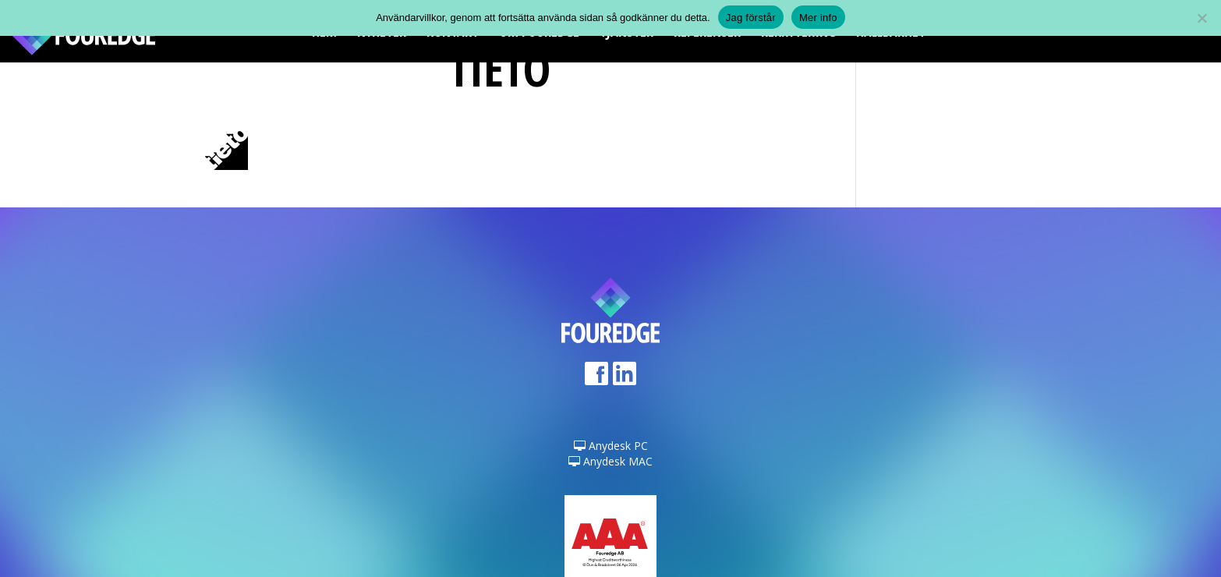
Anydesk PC (611, 445)
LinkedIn (624, 378)
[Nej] (1201, 18)
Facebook (596, 378)
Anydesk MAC (610, 461)
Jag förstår (751, 17)
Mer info (818, 17)
